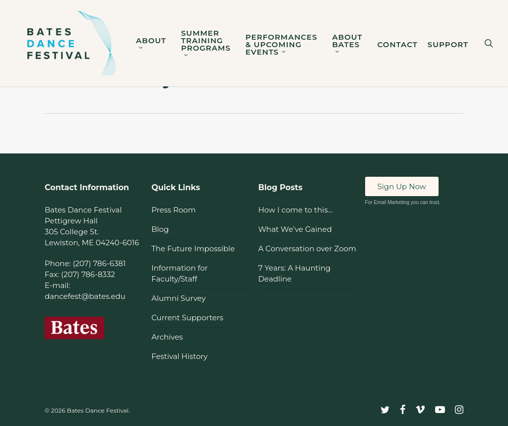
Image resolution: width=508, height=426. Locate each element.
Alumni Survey (178, 298)
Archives (167, 337)
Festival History (179, 356)
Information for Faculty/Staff (179, 273)
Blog (160, 229)
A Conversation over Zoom (307, 248)
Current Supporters (187, 317)
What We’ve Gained (294, 229)
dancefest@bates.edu (85, 296)
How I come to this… (295, 209)
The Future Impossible (193, 248)
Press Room (173, 209)
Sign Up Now (402, 186)
